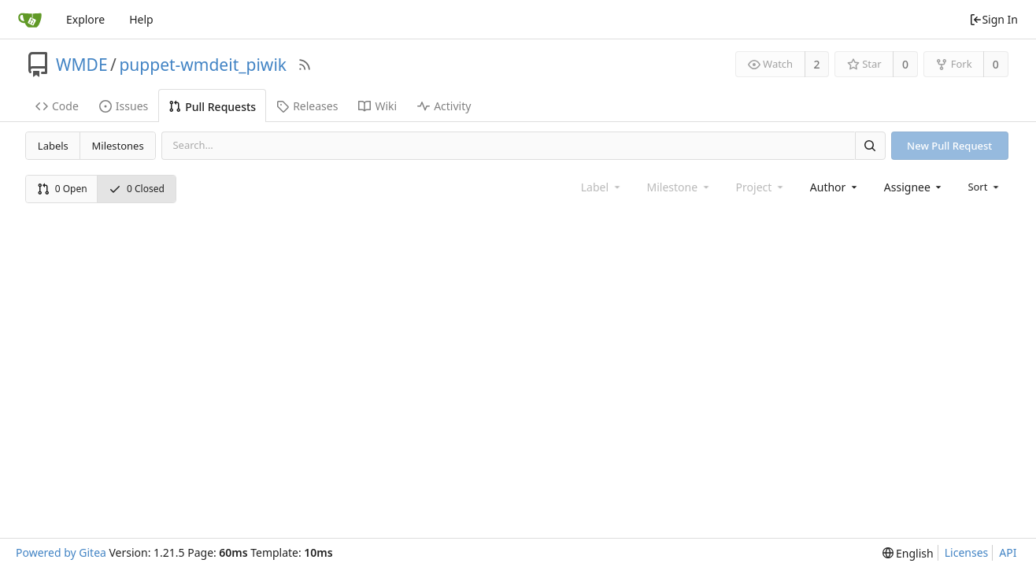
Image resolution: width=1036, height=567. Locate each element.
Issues (123, 105)
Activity (444, 105)
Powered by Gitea (61, 552)
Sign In (993, 19)
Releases (307, 105)
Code (57, 105)
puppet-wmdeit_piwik (203, 64)
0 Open (62, 188)
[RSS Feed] (305, 64)
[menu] (984, 187)
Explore (85, 19)
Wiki (377, 105)
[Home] (30, 20)
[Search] (870, 145)
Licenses (967, 552)
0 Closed (137, 188)
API (1007, 552)
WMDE (82, 64)
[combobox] (835, 187)
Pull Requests (212, 106)
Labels (53, 146)
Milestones (118, 146)
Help (141, 19)
